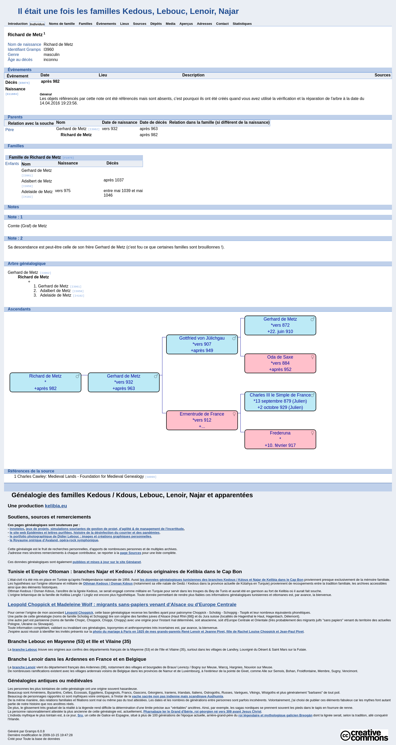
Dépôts (156, 24)
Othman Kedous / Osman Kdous (108, 583)
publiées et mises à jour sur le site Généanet (107, 562)
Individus (37, 24)
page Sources (130, 553)
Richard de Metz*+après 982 (45, 382)
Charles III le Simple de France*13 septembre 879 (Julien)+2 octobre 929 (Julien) (280, 401)
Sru (80, 715)
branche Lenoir (23, 667)
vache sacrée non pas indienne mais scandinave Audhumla (177, 696)
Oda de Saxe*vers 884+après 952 (280, 363)
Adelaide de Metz (62, 295)
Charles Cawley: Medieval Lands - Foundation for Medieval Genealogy (87, 476)
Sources (139, 24)
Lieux (124, 24)
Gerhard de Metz (78, 129)
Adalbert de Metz (62, 290)
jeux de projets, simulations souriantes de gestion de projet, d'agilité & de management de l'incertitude (105, 529)
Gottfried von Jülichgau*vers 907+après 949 (202, 344)
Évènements (106, 24)
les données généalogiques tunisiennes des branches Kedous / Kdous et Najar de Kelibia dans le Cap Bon (221, 580)
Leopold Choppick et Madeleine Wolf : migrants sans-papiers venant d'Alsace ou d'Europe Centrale (122, 604)
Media (171, 24)
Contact (222, 24)
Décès (17, 82)
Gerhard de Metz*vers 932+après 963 (123, 382)
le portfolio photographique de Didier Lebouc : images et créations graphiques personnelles (80, 536)
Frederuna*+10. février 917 (280, 439)
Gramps (31, 731)
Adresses (204, 24)
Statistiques (242, 24)
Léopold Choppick (79, 612)
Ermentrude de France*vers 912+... (202, 420)
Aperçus (186, 24)
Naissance (15, 91)
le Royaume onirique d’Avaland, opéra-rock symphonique (54, 540)
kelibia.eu (56, 505)
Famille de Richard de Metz (41, 157)
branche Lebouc (24, 649)
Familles (85, 24)
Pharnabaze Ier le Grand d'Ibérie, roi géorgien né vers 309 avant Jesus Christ (202, 711)
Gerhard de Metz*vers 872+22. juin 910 (280, 325)
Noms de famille (62, 24)
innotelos (17, 529)
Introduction (18, 24)
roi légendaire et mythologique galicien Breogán (275, 715)
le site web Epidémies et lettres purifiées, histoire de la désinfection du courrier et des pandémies (85, 532)
